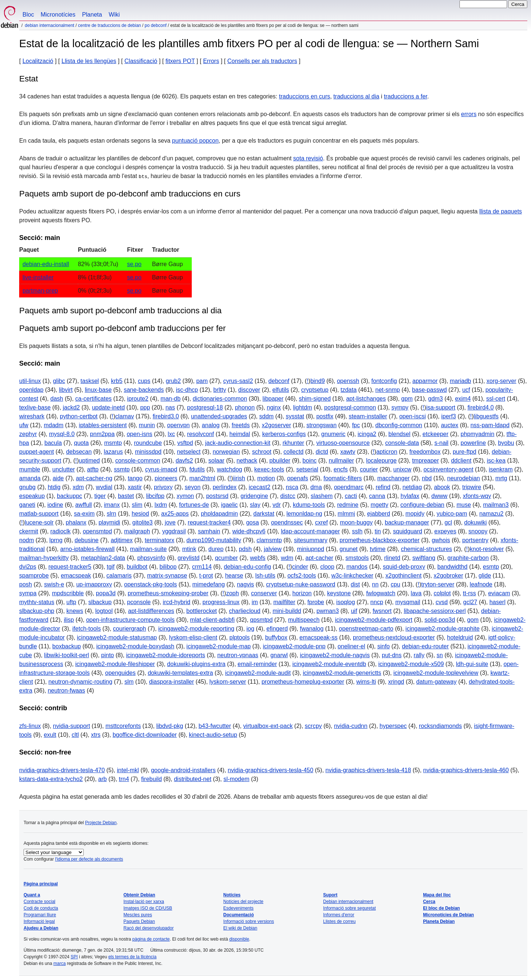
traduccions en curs (304, 96)
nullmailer (341, 460)
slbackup (100, 602)
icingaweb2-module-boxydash (135, 646)
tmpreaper (425, 460)
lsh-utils (265, 575)
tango (135, 478)
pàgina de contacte (151, 939)
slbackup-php (36, 611)
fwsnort (382, 611)
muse (464, 505)
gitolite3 (142, 522)
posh (25, 584)
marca (59, 963)
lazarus (113, 452)
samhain (209, 531)
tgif (110, 567)
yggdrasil (174, 531)
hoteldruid (460, 637)
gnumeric (333, 434)
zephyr (28, 434)
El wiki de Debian (240, 928)
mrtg (501, 478)
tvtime (378, 549)
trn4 (124, 779)
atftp (92, 469)
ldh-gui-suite (472, 664)
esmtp (491, 567)
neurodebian (463, 478)
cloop (327, 567)
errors (468, 114)
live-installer (37, 277)
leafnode (481, 584)
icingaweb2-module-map (219, 646)
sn (440, 655)
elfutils (281, 390)
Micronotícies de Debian (448, 914)
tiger (100, 496)
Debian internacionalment (49, 25)
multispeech (303, 620)
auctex (449, 425)
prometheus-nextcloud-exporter (394, 637)
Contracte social (39, 901)
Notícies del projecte (243, 901)
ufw (23, 425)
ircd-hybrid (177, 602)
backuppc (69, 496)
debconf (278, 381)
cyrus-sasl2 (238, 381)
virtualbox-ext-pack (267, 726)
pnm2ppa (102, 434)
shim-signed (315, 398)
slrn (111, 513)
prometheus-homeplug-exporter (302, 682)
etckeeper (435, 434)
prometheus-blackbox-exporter (380, 540)
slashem (322, 496)
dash (56, 398)
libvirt (66, 390)
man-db (170, 398)
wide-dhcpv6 (249, 531)
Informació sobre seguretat (349, 908)
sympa (28, 593)
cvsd (441, 602)
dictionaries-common (219, 398)
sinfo (383, 646)
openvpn (178, 425)
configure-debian (422, 505)
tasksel (89, 381)
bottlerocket (201, 611)
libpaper (273, 398)
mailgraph (137, 531)
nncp (376, 602)
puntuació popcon (195, 140)
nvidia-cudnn (351, 726)
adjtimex (122, 540)
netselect (189, 452)
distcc (287, 496)
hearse (234, 575)
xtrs (96, 735)
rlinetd (392, 558)
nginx (274, 407)
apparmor (424, 381)
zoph (232, 593)
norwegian (226, 452)
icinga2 (367, 434)
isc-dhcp (187, 390)
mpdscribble (68, 593)
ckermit (28, 531)
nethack (247, 460)
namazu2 (491, 513)
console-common (137, 460)
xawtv (347, 452)
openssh (348, 381)
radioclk (60, 531)
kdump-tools (309, 505)
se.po (134, 264)
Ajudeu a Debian (41, 928)
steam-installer (368, 416)
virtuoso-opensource (343, 443)
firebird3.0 (166, 416)
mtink (189, 549)
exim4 (463, 398)
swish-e (54, 584)
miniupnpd (310, 549)
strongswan (321, 425)
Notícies (232, 894)
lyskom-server (227, 682)
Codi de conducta (41, 908)
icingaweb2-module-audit (258, 673)
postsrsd (217, 496)
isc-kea (496, 460)
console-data (402, 443)
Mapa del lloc (437, 894)
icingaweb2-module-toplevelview (435, 673)
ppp (145, 407)
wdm (287, 558)
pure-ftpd (464, 452)
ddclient (461, 460)
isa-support (440, 407)
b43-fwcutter (214, 726)
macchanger (393, 478)
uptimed (89, 460)
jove (170, 522)
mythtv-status (36, 602)
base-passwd (429, 390)
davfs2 (184, 460)
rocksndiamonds (440, 726)
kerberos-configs (284, 434)
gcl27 (470, 602)
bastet (126, 496)
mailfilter (284, 602)
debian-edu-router (425, 646)
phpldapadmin (219, 513)
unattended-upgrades (219, 416)
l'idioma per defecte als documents (89, 859)
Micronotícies (58, 14)
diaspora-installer (171, 682)
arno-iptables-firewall (87, 549)
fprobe (316, 602)
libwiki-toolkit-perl (66, 655)
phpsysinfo (151, 558)
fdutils (197, 469)
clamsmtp (269, 540)
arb (102, 779)
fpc (356, 425)
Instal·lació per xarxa (144, 901)
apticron (386, 452)
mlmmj (346, 513)
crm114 (202, 567)
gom (473, 620)
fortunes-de (194, 505)
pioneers (166, 478)
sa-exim (84, 513)
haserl (497, 602)
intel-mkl (128, 770)
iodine (55, 505)
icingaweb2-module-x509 (411, 664)
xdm (78, 487)
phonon (244, 407)
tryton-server (437, 584)
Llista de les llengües (89, 61)
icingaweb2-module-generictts (342, 673)
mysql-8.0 (61, 434)
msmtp (113, 443)
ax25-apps (175, 513)
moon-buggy (356, 522)
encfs (341, 469)
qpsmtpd (261, 620)
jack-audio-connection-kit (237, 443)
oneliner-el (351, 646)
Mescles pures (138, 914)
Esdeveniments (238, 908)
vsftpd (185, 443)
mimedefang (208, 584)
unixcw (402, 469)
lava (416, 593)
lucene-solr (39, 522)
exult (50, 735)
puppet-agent (36, 452)
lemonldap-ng (304, 513)
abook (442, 487)
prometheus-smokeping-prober (168, 593)
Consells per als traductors (262, 61)
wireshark (31, 416)
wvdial (104, 487)
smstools (357, 558)
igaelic (229, 505)
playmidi (109, 522)
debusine (86, 540)
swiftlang (423, 558)
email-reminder (257, 664)
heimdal (239, 434)
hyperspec (393, 726)
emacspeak (76, 575)
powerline (473, 443)
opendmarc (349, 487)
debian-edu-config (247, 567)
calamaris (119, 575)
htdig (54, 487)
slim (137, 505)
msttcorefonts (123, 726)
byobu (506, 443)
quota (81, 443)
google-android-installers (183, 770)
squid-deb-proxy (404, 567)
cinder (300, 567)
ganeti (27, 505)
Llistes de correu (339, 921)
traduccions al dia (356, 96)
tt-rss (469, 593)
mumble (29, 469)
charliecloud (244, 611)
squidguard (407, 531)
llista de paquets (500, 211)
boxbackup (66, 646)
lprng (56, 540)
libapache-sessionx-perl (435, 611)
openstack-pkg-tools (150, 584)
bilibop (168, 567)
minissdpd (148, 452)
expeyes (445, 531)
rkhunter (293, 443)
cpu (395, 584)
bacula (53, 443)
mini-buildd (287, 611)
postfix (324, 416)
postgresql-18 (205, 407)
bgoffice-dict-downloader (144, 735)
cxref (321, 522)
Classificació (141, 61)
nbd (427, 478)
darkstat (263, 513)
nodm (26, 540)
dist (355, 584)
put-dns (392, 655)
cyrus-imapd (161, 469)
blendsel (399, 434)
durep (215, 549)
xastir (135, 487)
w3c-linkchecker (353, 575)
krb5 (116, 381)
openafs (297, 478)
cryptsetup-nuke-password (301, 584)
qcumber (226, 558)
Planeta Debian (439, 921)
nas (170, 407)
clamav (124, 416)
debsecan (78, 452)
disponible (239, 939)
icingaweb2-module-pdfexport (373, 620)
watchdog (229, 469)
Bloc (28, 14)
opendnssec (287, 522)
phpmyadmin (477, 434)
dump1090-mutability (214, 540)
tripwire (471, 487)
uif (354, 611)
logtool (103, 611)
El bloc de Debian (441, 908)
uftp (71, 602)
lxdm (161, 505)
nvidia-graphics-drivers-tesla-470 (62, 770)
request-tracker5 (69, 567)
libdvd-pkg (169, 726)
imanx (112, 505)
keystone (339, 593)
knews (74, 611)
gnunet (349, 549)
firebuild (151, 779)
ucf (466, 390)
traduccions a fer (405, 96)
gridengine (254, 496)
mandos (357, 567)
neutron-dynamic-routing (80, 682)
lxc (171, 434)
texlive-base (35, 407)
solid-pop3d (439, 620)
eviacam (499, 593)
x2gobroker (448, 575)
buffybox (276, 637)
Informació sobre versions (248, 921)
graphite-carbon (468, 558)
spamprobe (34, 575)
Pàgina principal (41, 883)
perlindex (225, 487)
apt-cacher (319, 558)
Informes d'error (338, 914)
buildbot (137, 567)
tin (378, 531)
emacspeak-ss (318, 637)
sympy (399, 407)
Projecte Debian (101, 822)
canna (377, 496)
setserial (307, 469)
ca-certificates (93, 398)
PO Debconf (155, 25)
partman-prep (40, 290)
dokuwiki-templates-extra (180, 673)
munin (147, 425)
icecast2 (260, 487)
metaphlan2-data (103, 558)
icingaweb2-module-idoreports (165, 655)
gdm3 (435, 398)
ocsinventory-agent (448, 469)
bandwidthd (452, 567)
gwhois (441, 540)
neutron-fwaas (66, 690)
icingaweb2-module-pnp (294, 646)
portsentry (475, 540)
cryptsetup (315, 390)
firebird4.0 (481, 407)
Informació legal (39, 921)
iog (250, 628)
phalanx (76, 522)
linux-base (98, 390)
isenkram (501, 469)
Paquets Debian (139, 921)
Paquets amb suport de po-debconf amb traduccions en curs (129, 193)
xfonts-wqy (477, 496)
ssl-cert (495, 398)
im (254, 602)
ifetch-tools (86, 628)
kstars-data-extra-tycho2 (51, 779)
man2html (202, 478)
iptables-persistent (103, 425)
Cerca (429, 901)
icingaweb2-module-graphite (443, 628)
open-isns (139, 434)
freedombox (425, 452)
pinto (107, 655)
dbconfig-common (398, 425)
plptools (239, 637)
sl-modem (236, 779)
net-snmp (387, 390)
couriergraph (129, 628)
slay (255, 505)
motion (266, 478)
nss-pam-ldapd (490, 425)
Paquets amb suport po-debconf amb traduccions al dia (120, 310)
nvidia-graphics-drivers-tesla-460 (466, 770)
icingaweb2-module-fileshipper (115, 664)
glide (485, 575)
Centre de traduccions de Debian (109, 25)
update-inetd (108, 407)
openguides (120, 673)
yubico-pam (452, 513)
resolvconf (200, 434)
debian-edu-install (45, 264)
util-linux (30, 381)
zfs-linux (30, 726)
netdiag (412, 487)
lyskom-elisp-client (193, 637)
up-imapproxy (94, 584)
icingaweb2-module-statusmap (117, 637)
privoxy (163, 487)
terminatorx (159, 540)
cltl (75, 735)
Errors (211, 61)
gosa (252, 522)
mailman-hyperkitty (44, 558)
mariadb (460, 381)
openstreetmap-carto (366, 628)
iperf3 (448, 416)
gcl (448, 522)
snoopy (477, 531)
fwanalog (311, 628)
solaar (216, 460)
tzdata (348, 390)
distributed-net (192, 779)
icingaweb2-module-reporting (196, 628)
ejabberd (378, 513)
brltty (219, 390)
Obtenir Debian (139, 894)
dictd (322, 452)
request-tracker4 (209, 522)
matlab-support (39, 513)
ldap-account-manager (310, 531)
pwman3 (327, 611)
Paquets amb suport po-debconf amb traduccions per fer (122, 328)
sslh (357, 531)
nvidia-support (71, 726)
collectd (293, 452)
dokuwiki (475, 522)
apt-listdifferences (151, 611)
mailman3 (496, 505)
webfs (258, 558)
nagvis (245, 584)
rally (419, 655)
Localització (37, 61)
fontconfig (384, 381)
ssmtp (122, 469)
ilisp (69, 620)
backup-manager (407, 522)
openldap (31, 390)
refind (383, 487)
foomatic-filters (342, 478)
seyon (193, 487)
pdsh (245, 549)
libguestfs (486, 416)
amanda (30, 478)
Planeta (92, 14)
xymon (185, 496)
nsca (292, 487)
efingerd (277, 628)
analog (210, 425)
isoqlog (345, 602)
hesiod (140, 513)
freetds (241, 425)
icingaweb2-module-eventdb (329, 664)
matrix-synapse (167, 575)
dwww (439, 496)
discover (249, 390)
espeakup (32, 496)
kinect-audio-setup (213, 735)
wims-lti (366, 682)
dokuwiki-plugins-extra (196, 664)
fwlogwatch (380, 593)
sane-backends (144, 390)
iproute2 (138, 398)
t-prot (206, 575)
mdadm (53, 425)
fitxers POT (180, 61)
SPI (74, 956)
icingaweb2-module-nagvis (334, 655)
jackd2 (71, 407)
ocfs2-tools (301, 575)
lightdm (302, 407)
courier (369, 469)
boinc (309, 460)
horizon (302, 593)
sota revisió (308, 158)
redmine (347, 505)
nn (375, 584)
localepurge (381, 460)
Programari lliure (40, 914)
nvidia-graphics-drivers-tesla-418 (368, 770)
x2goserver (276, 425)
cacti (351, 496)
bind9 (317, 381)
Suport (330, 894)
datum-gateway (436, 682)
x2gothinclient (403, 575)
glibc (59, 381)
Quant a (32, 894)
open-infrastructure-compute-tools (130, 620)
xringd (396, 682)
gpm (407, 398)
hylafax (409, 496)
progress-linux (220, 602)
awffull (83, 505)
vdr (277, 505)
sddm (266, 416)
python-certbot (78, 416)
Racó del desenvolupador (149, 928)
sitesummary (310, 540)
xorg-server (501, 381)
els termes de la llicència (132, 956)
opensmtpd (97, 531)
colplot (442, 593)
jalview (272, 549)
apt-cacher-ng (94, 478)
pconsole (139, 602)
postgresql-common (350, 407)
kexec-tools (269, 469)
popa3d (105, 593)
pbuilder (280, 460)
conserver (264, 593)
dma (316, 487)
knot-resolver (487, 549)
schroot (261, 452)
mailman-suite (148, 549)
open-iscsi (412, 416)
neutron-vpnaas (237, 655)
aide (58, 478)
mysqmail (407, 602)
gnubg (27, 487)
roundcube (148, 443)
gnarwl (279, 655)
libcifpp (155, 496)
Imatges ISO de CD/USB (148, 908)
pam (202, 381)
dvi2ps (27, 567)
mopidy (415, 513)
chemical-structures (426, 549)
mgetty (379, 505)
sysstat (295, 416)
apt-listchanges (366, 398)
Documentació (238, 914)
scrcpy (313, 726)
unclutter (63, 469)
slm (128, 682)
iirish (239, 478)
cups (144, 381)
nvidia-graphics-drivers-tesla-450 (270, 770)
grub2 (173, 381)
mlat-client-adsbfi (212, 620)
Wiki (114, 14)
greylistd (189, 558)
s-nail (441, 443)
